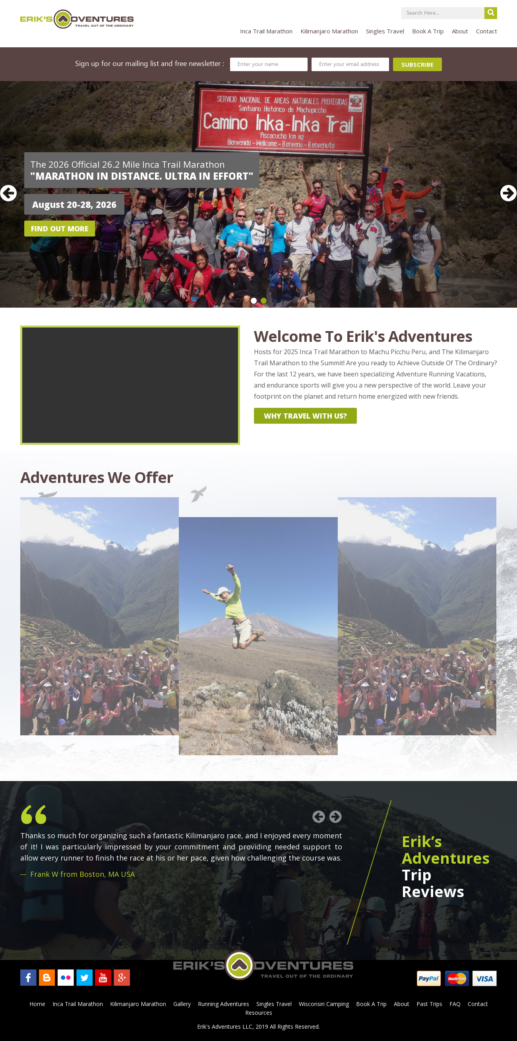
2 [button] (264, 301)
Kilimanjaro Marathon (329, 31)
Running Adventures (223, 1004)
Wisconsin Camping (324, 1004)
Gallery (182, 1004)
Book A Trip (428, 31)
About (460, 31)
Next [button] (508, 193)
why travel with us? (305, 416)
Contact (486, 31)
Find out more (59, 228)
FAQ (455, 1004)
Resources (258, 1012)
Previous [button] (8, 193)
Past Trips (429, 1004)
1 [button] (254, 301)
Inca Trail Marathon (266, 31)
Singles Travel (385, 31)
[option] (258, 194)
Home (37, 1004)
